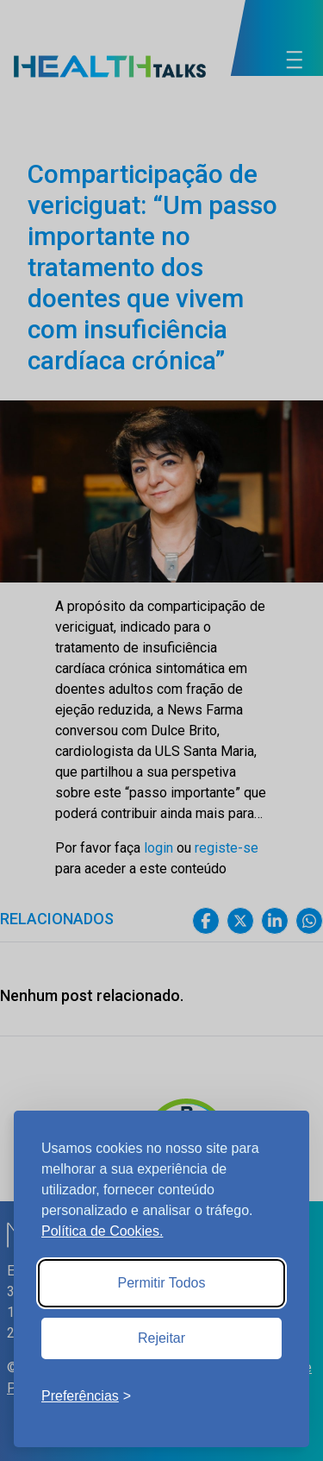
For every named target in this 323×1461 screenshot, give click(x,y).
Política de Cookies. (102, 1231)
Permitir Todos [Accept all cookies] (162, 1282)
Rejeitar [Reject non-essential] (161, 1338)
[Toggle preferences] (86, 1396)
